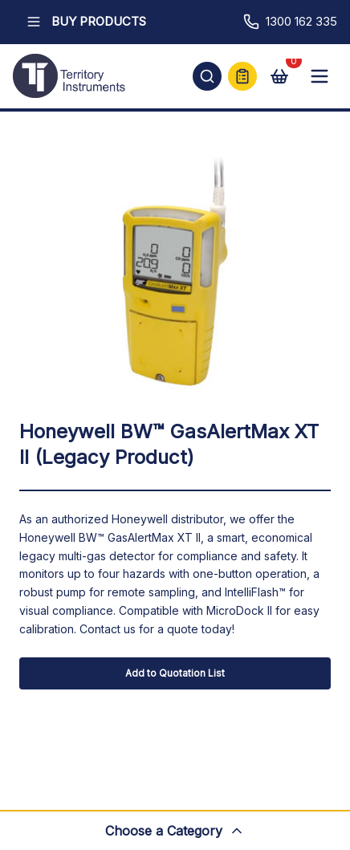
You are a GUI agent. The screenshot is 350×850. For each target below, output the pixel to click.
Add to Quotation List (175, 673)
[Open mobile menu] (319, 76)
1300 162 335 (290, 22)
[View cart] (279, 76)
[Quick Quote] (242, 76)
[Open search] (207, 76)
